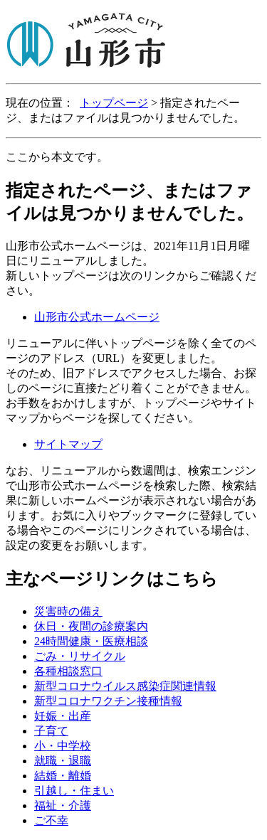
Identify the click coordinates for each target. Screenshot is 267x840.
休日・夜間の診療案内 (91, 626)
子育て (51, 731)
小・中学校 (62, 746)
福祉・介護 (62, 805)
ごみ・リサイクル (79, 656)
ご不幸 (51, 820)
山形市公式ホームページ (96, 317)
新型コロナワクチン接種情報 (108, 701)
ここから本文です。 (57, 157)
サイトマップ (68, 444)
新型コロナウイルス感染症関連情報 (125, 686)
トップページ (114, 103)
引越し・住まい (74, 791)
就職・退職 (62, 761)
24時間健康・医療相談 (91, 641)
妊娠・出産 (62, 716)
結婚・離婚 (62, 776)
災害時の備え (68, 611)
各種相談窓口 (68, 671)
